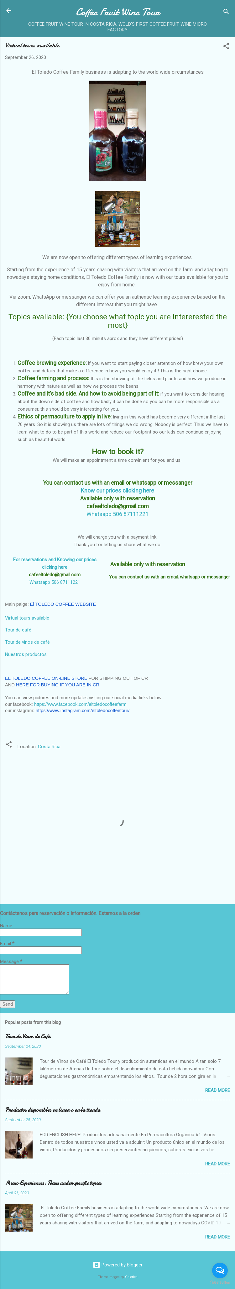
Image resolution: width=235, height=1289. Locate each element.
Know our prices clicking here (117, 490)
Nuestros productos (26, 654)
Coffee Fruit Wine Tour (117, 12)
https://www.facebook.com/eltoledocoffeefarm (80, 704)
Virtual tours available (27, 618)
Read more (217, 1090)
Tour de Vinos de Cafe (27, 1037)
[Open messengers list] (220, 1270)
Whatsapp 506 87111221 (54, 582)
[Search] (226, 12)
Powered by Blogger (118, 1265)
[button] (226, 47)
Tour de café (18, 630)
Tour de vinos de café (27, 642)
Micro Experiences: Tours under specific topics (53, 1183)
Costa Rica (49, 746)
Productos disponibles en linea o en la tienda (52, 1110)
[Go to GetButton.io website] (220, 1283)
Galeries (131, 1277)
